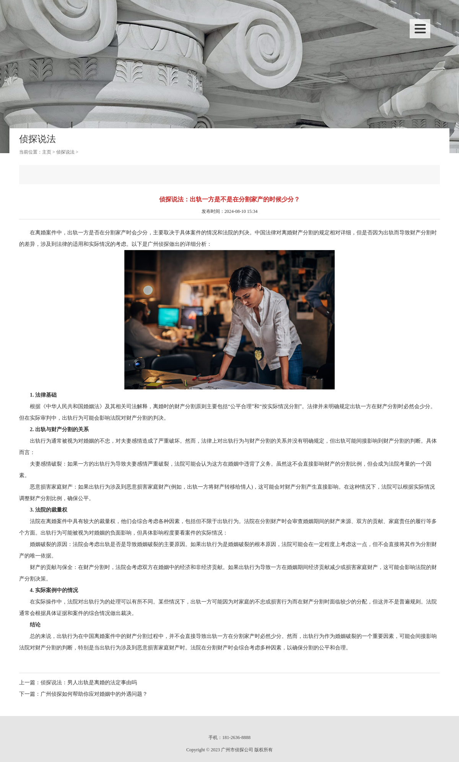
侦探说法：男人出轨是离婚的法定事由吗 (89, 682)
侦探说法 (65, 152)
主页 (46, 152)
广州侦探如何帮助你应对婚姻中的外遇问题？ (94, 694)
